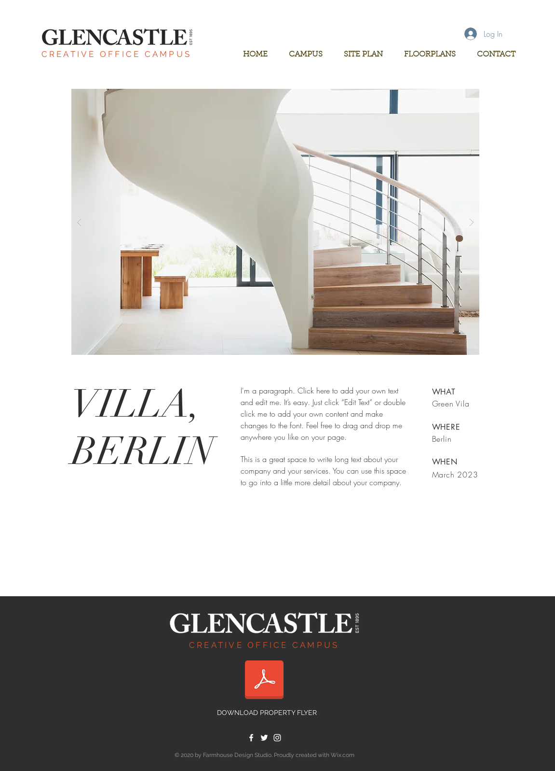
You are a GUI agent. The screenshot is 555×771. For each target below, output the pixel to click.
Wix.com (342, 755)
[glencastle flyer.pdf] (264, 680)
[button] (275, 222)
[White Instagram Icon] (277, 738)
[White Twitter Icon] (264, 738)
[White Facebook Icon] (251, 738)
